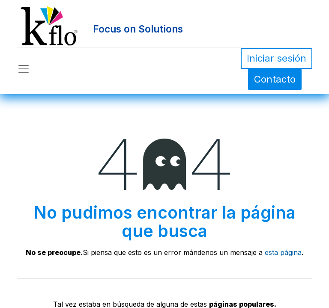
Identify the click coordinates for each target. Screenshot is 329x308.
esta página (283, 252)
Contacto (275, 79)
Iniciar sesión (276, 58)
